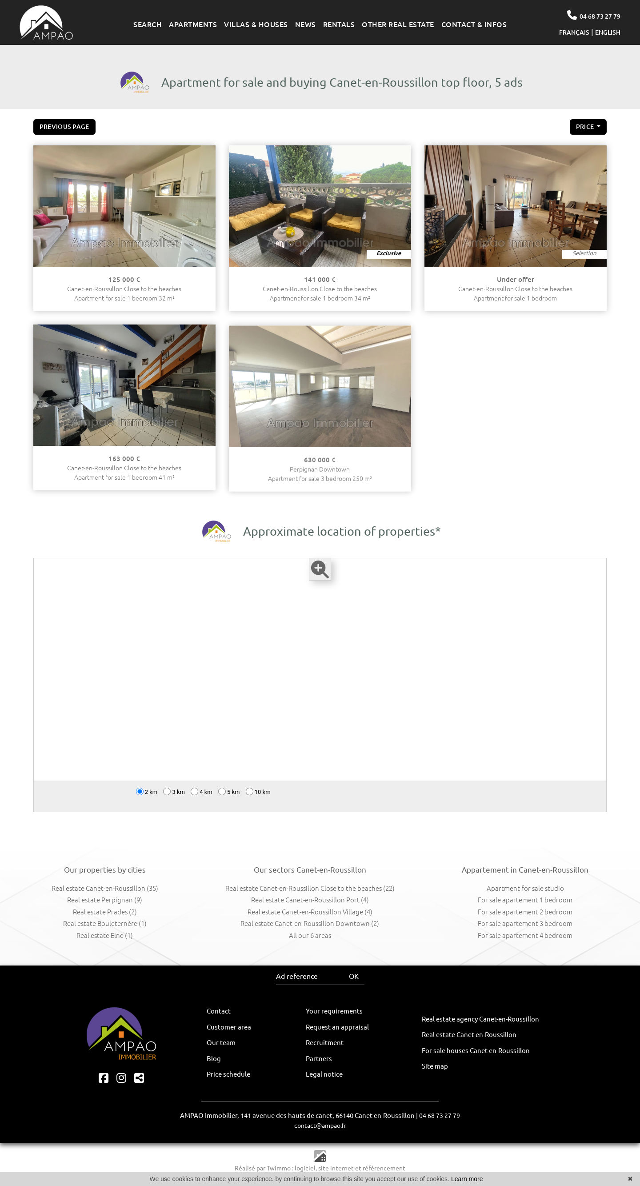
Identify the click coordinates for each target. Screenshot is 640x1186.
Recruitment (325, 1042)
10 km (258, 798)
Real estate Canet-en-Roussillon (469, 1034)
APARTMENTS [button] (193, 24)
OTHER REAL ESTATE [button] (398, 24)
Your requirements (334, 1011)
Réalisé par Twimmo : (264, 1168)
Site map (435, 1066)
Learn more (467, 1178)
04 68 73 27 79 (593, 15)
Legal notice (324, 1074)
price (586, 128)
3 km (174, 798)
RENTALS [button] (339, 24)
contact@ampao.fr (320, 1125)
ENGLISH (607, 32)
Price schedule (228, 1074)
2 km (147, 798)
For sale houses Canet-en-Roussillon (476, 1050)
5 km (229, 798)
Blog (214, 1058)
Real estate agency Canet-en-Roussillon (480, 1019)
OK (354, 976)
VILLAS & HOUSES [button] (256, 24)
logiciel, (306, 1168)
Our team (221, 1042)
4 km (201, 798)
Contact (219, 1011)
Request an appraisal (337, 1027)
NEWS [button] (305, 24)
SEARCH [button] (147, 24)
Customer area (229, 1027)
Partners (319, 1058)
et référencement (380, 1168)
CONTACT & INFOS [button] (474, 24)
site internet (336, 1168)
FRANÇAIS (574, 32)
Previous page (64, 126)
